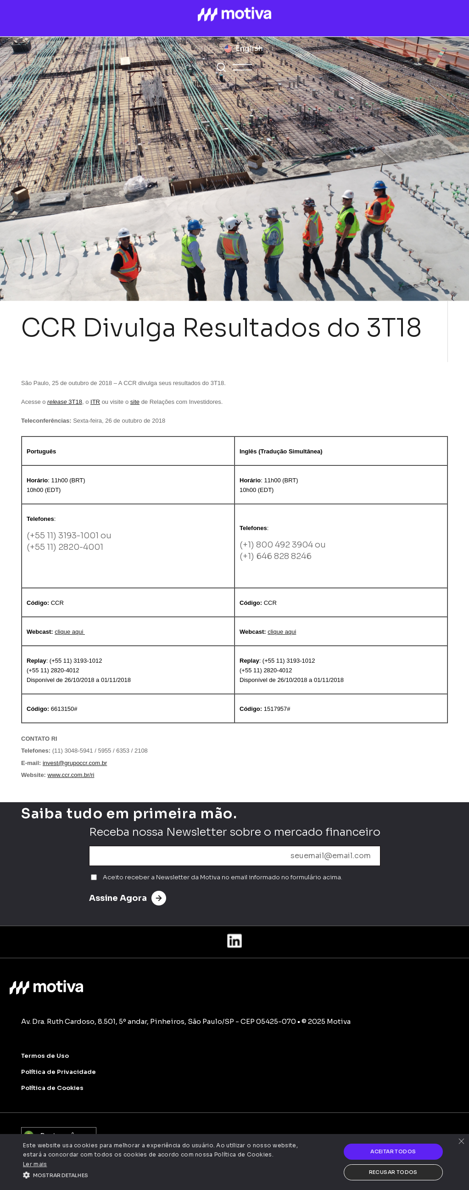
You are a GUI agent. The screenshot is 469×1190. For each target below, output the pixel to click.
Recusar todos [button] (393, 1172)
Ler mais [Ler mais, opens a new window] (35, 1164)
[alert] (234, 1162)
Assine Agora (127, 898)
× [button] (461, 1142)
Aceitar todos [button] (393, 1151)
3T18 (64, 401)
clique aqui (70, 631)
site (135, 401)
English (249, 48)
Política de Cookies (52, 1088)
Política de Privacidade (58, 1072)
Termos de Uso (45, 1056)
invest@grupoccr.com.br (75, 763)
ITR (95, 401)
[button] (160, 1174)
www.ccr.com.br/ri (71, 774)
